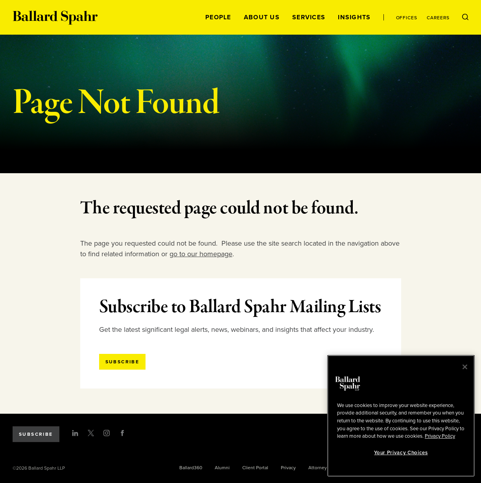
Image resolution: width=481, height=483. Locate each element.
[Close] (465, 367)
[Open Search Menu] (465, 17)
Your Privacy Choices (401, 453)
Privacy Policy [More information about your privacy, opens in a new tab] (440, 436)
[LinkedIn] (75, 433)
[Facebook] (122, 433)
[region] (401, 416)
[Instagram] (106, 433)
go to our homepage (201, 254)
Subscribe (36, 434)
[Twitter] (91, 433)
